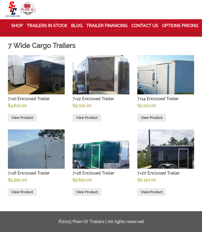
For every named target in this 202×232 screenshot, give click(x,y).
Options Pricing (180, 25)
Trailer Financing (106, 25)
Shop (17, 25)
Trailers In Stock (47, 25)
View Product (22, 118)
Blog (76, 25)
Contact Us (144, 25)
